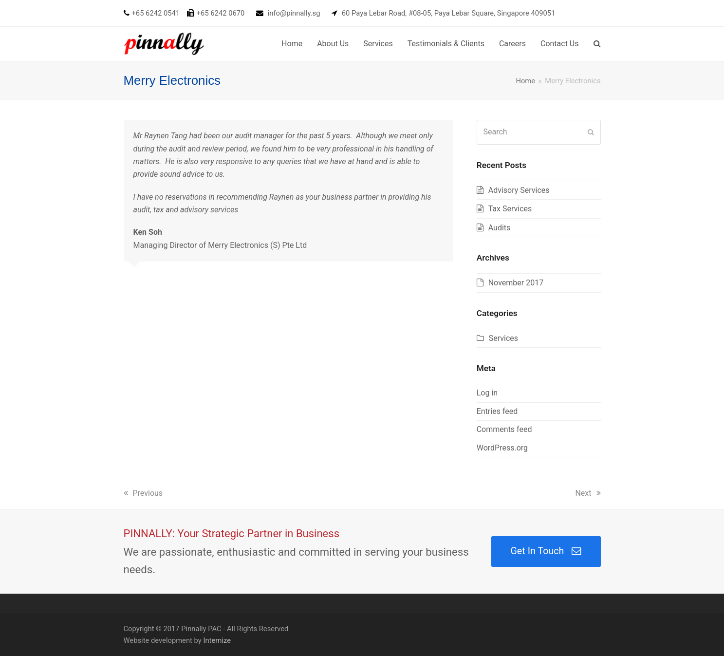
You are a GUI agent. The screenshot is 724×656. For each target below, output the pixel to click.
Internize (217, 640)
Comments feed (504, 429)
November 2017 (515, 282)
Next (587, 493)
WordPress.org (502, 447)
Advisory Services (519, 190)
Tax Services (510, 208)
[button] (597, 44)
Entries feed (497, 411)
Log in (487, 392)
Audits (499, 227)
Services (503, 338)
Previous (143, 493)
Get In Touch (545, 551)
